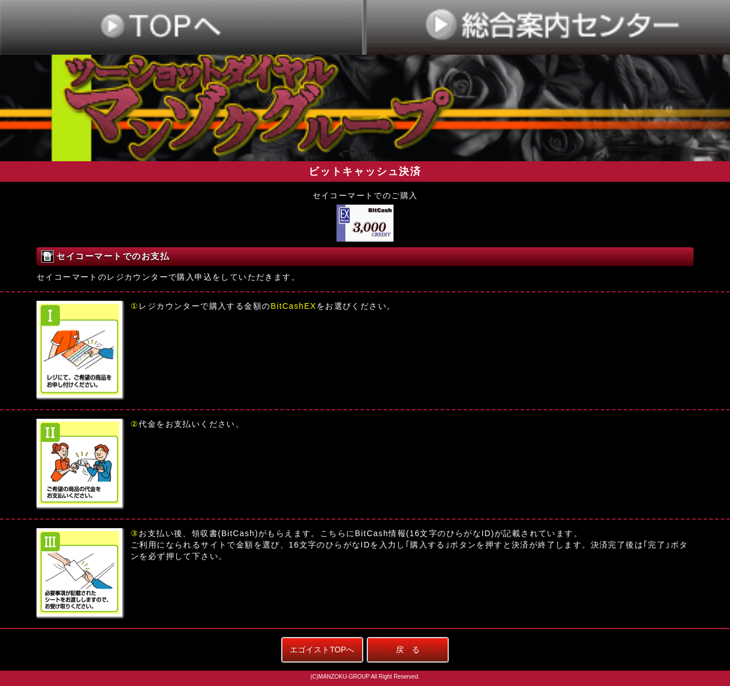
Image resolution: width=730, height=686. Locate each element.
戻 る (408, 649)
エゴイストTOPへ (322, 649)
